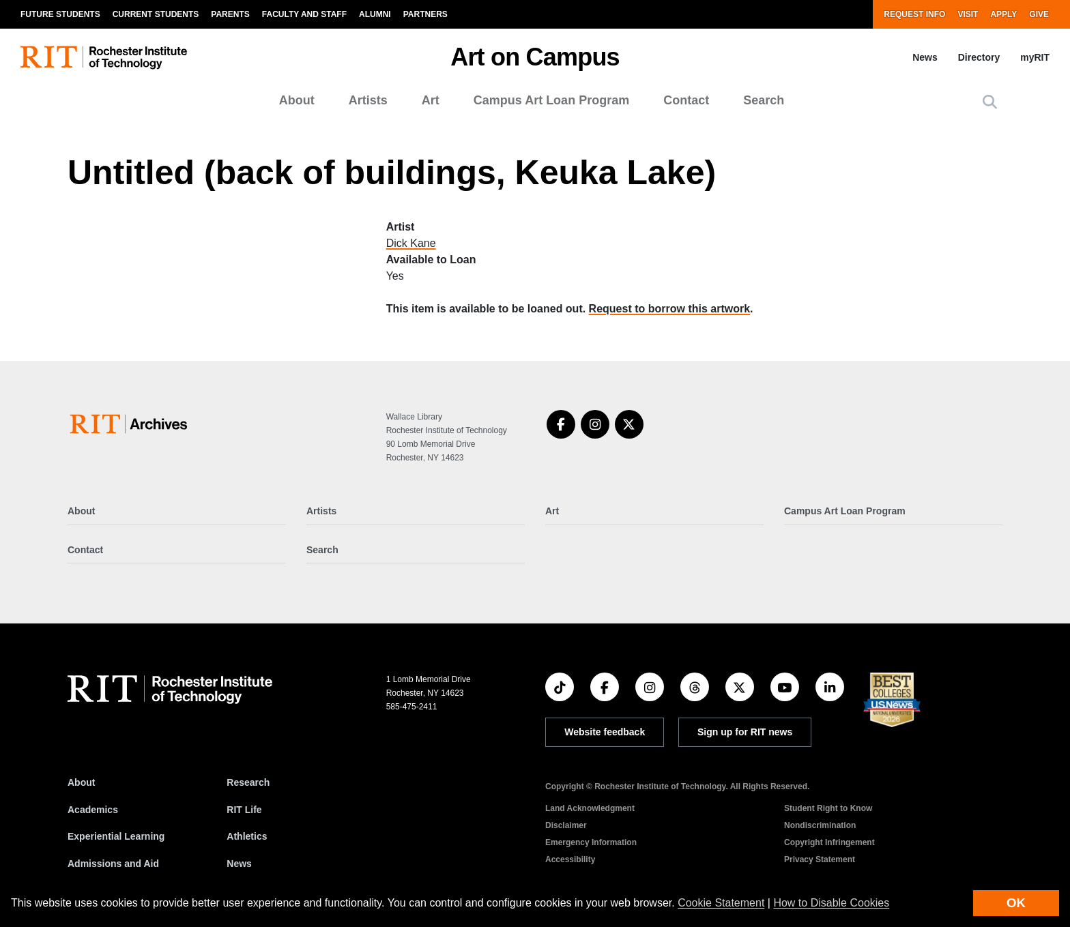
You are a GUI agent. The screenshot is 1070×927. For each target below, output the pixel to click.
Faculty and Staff (304, 14)
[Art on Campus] (131, 424)
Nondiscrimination (820, 825)
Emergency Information (591, 842)
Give (1039, 14)
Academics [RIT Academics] (93, 809)
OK (1016, 903)
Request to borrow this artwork (669, 308)
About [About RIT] (81, 782)
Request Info (914, 14)
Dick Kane (411, 243)
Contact (686, 100)
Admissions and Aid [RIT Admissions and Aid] (113, 863)
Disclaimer (566, 825)
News (925, 57)
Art (430, 100)
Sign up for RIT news (744, 731)
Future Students (60, 14)
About (297, 100)
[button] (989, 102)
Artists (368, 100)
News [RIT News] (239, 863)
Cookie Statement (721, 903)
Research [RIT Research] (248, 782)
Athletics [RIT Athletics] (247, 836)
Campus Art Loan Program (551, 100)
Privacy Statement (819, 859)
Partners (425, 14)
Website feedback (604, 731)
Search (763, 100)
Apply (1003, 14)
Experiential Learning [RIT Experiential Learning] (116, 836)
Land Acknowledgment (590, 808)
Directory (979, 57)
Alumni (375, 14)
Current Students (156, 14)
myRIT (1035, 57)
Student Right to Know (828, 808)
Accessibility (570, 859)
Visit (967, 14)
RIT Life (244, 809)
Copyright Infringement (829, 842)
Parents (230, 14)
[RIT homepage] (103, 58)
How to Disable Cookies (831, 903)
